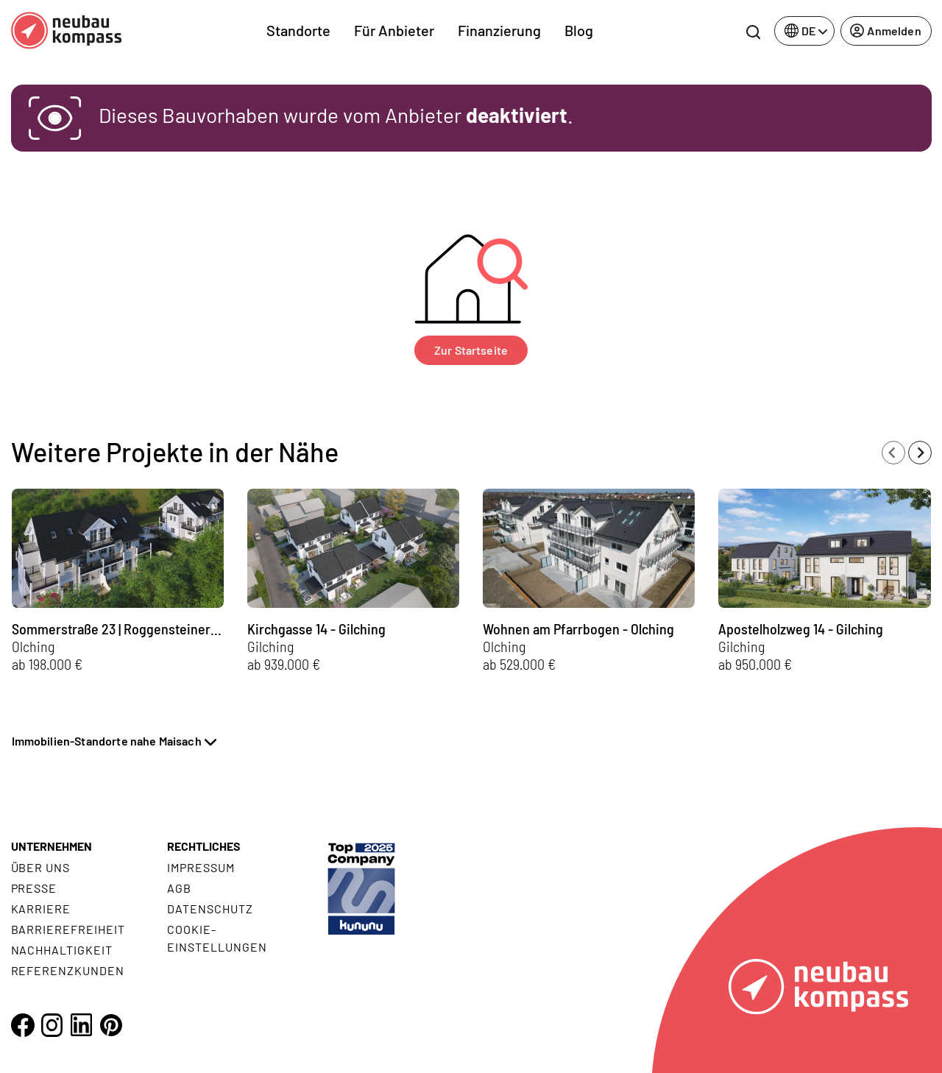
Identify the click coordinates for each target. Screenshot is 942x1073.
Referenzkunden (67, 970)
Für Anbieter (394, 30)
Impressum (201, 867)
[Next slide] (920, 452)
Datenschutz (210, 909)
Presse (34, 888)
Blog (578, 30)
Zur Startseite (471, 350)
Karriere (41, 909)
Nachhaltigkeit (62, 950)
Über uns (41, 867)
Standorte (298, 30)
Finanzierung (499, 30)
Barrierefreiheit (68, 929)
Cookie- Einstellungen (216, 938)
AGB (179, 888)
